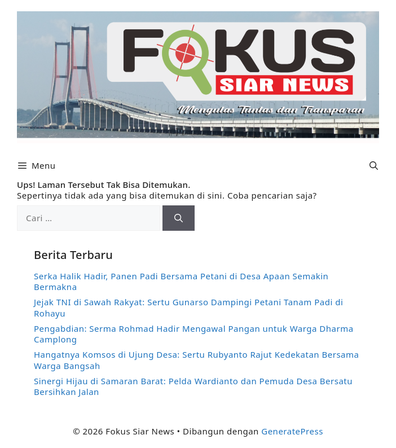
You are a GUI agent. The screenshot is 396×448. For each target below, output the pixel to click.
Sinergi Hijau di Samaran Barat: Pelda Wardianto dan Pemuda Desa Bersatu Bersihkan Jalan (193, 386)
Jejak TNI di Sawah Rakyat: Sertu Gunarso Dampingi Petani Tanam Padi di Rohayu (188, 307)
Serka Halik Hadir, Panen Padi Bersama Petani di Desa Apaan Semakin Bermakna (181, 281)
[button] (373, 166)
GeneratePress (292, 431)
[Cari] (178, 218)
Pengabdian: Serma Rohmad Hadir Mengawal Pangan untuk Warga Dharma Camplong (194, 334)
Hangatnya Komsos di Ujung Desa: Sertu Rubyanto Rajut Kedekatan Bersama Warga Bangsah (196, 360)
